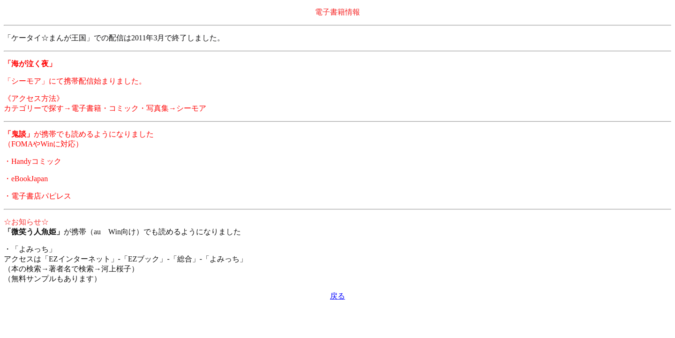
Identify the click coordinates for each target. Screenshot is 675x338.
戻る (337, 296)
